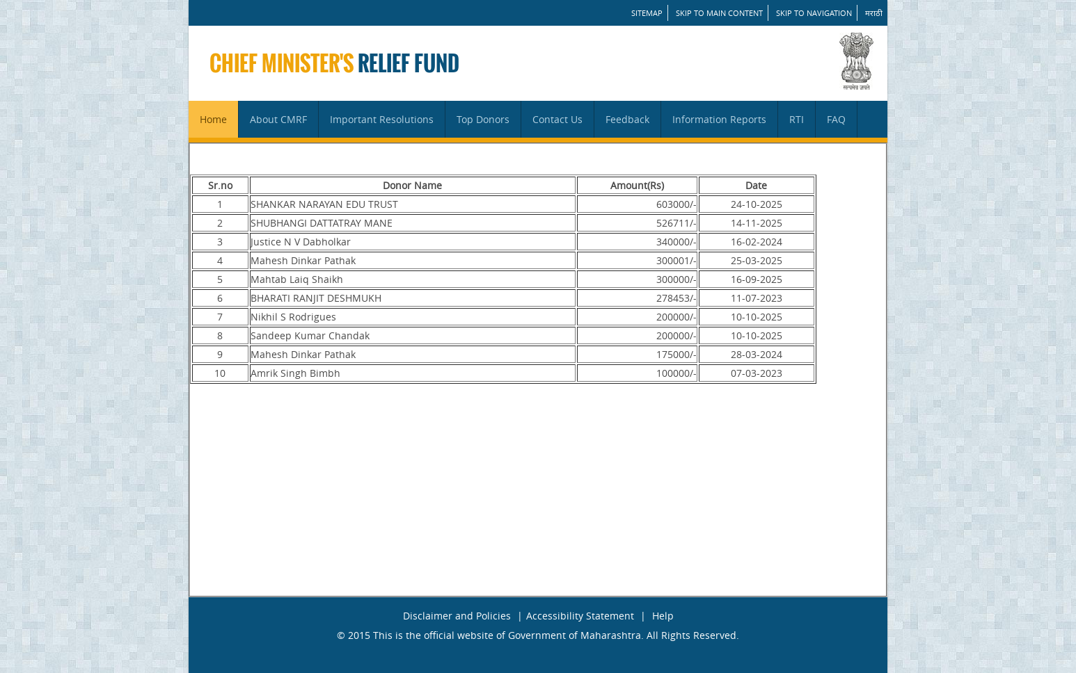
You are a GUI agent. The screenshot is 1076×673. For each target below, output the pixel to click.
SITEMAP (647, 13)
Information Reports (719, 119)
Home (213, 119)
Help (663, 615)
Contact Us (557, 119)
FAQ (836, 119)
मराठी (874, 13)
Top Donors (483, 119)
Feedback (627, 119)
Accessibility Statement (580, 615)
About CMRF (278, 119)
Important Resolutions (382, 119)
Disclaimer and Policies (457, 615)
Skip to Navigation (814, 13)
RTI (796, 119)
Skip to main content (719, 13)
